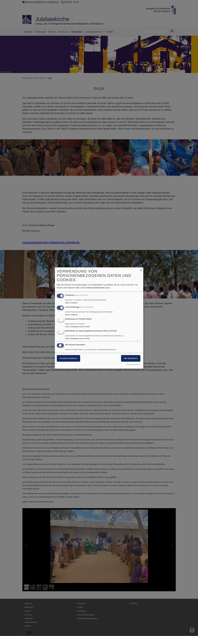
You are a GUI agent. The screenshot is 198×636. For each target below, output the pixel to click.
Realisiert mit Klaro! (133, 364)
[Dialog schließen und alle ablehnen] (141, 269)
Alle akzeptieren (131, 358)
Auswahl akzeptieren (68, 358)
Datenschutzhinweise (95, 288)
